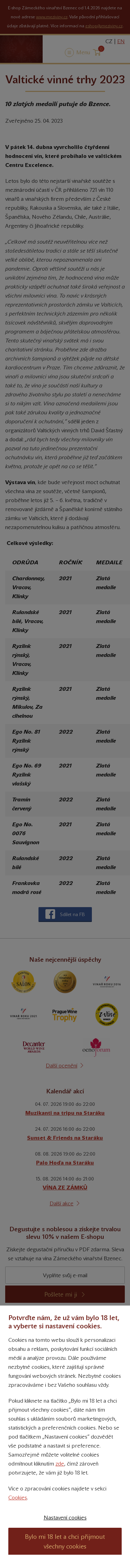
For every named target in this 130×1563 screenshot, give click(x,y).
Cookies (17, 1497)
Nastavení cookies (65, 1517)
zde (59, 1463)
